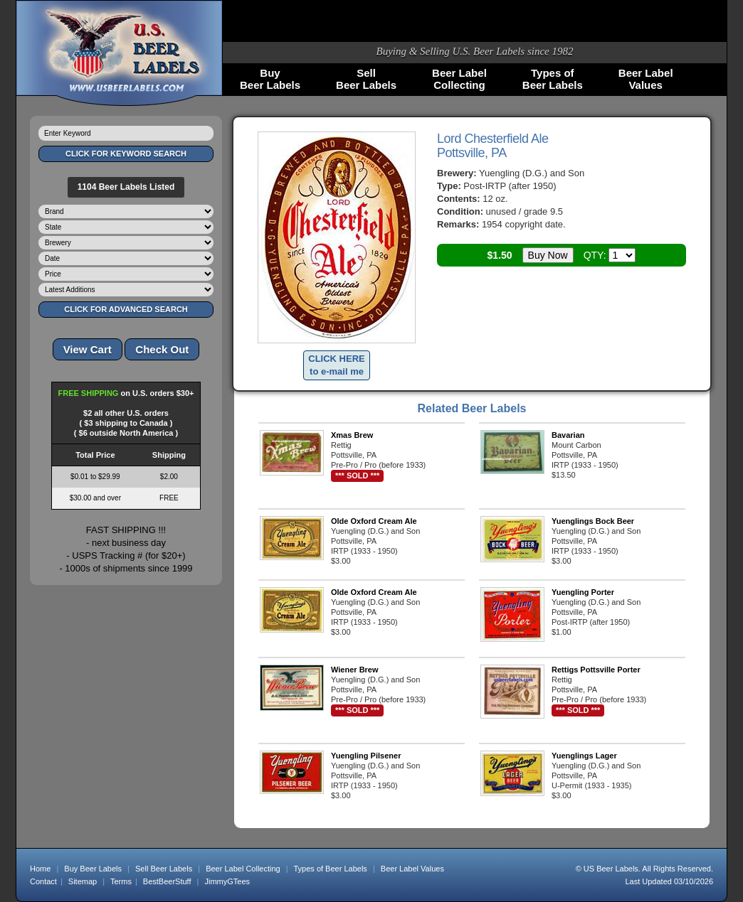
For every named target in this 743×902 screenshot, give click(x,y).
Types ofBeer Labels (552, 79)
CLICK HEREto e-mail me (336, 365)
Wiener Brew (355, 669)
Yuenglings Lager (584, 755)
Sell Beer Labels (163, 868)
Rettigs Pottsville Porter (596, 669)
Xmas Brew (352, 435)
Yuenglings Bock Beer (593, 521)
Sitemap (82, 881)
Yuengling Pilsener (366, 755)
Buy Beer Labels (93, 868)
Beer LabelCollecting (459, 79)
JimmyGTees (228, 881)
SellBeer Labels (366, 79)
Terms (121, 881)
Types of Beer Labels (330, 868)
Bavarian (568, 435)
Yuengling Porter (583, 592)
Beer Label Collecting (243, 868)
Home (40, 868)
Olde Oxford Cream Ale (374, 521)
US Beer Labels (611, 868)
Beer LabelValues (645, 79)
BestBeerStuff (167, 881)
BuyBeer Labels (270, 79)
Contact (43, 881)
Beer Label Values (412, 868)
